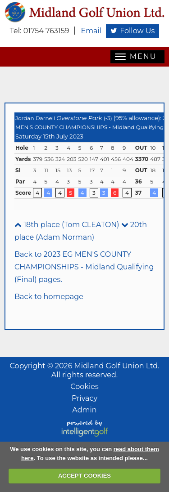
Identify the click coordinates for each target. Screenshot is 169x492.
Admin (84, 410)
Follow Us (132, 31)
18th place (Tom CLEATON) (66, 224)
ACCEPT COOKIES (84, 475)
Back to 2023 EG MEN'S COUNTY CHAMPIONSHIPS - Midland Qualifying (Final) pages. (84, 267)
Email (91, 31)
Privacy (84, 398)
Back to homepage (48, 296)
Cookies (84, 386)
